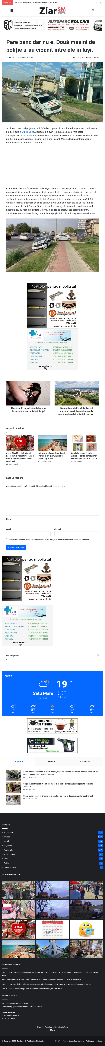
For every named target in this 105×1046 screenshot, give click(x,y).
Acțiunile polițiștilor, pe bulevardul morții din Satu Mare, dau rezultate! (34, 989)
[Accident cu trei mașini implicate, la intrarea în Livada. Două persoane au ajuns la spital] (52, 909)
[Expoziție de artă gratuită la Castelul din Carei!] (52, 949)
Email (9, 529)
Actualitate (8, 832)
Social (6, 841)
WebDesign (31, 1041)
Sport (6, 859)
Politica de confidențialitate (73, 1041)
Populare (19, 761)
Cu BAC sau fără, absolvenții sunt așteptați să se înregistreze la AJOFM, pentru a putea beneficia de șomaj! (49, 984)
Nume (9, 519)
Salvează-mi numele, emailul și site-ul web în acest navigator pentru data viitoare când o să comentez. (49, 539)
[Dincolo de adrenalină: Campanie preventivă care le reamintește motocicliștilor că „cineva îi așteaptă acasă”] (18, 890)
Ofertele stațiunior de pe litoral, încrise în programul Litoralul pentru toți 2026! (51, 456)
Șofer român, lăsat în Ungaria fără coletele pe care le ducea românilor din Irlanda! (58, 796)
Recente (51, 761)
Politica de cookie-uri (94, 1041)
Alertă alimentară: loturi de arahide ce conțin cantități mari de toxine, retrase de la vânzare (84, 456)
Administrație (9, 854)
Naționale (8, 845)
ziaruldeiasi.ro (27, 131)
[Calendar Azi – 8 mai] (52, 929)
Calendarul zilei (10, 867)
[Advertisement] (52, 167)
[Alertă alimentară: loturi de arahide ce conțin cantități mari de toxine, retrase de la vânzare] (85, 443)
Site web (57, 529)
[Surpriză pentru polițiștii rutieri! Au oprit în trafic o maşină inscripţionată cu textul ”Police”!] (13, 787)
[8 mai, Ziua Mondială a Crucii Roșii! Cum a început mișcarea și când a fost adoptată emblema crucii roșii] (20, 443)
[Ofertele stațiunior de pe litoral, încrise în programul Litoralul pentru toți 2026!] (52, 443)
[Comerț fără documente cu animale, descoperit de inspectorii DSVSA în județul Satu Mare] (18, 909)
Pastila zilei (8, 850)
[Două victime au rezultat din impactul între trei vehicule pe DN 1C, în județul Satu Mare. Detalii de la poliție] (52, 890)
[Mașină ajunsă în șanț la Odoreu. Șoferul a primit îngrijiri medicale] (86, 909)
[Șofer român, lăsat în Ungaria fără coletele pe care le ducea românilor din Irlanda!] (13, 800)
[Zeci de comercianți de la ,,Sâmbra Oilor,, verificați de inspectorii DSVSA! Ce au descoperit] (86, 890)
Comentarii (85, 761)
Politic (6, 863)
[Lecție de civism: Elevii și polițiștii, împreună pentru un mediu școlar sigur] (86, 949)
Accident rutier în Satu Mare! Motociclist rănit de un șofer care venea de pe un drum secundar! (44, 980)
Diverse (7, 837)
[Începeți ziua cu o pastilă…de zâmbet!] (86, 929)
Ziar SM (11, 58)
